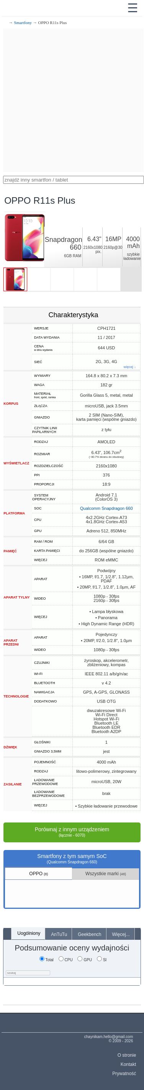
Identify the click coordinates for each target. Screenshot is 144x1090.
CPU (66, 960)
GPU (84, 960)
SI (101, 960)
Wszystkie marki (105, 873)
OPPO (38, 873)
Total (46, 960)
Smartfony (23, 22)
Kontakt (128, 1064)
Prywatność (124, 1073)
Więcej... (121, 934)
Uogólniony (28, 933)
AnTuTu (59, 934)
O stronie (127, 1055)
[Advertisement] (72, 100)
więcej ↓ (130, 367)
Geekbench (89, 934)
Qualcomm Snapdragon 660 (106, 508)
